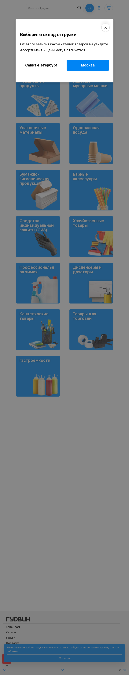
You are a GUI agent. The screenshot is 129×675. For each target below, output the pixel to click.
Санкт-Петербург (41, 65)
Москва (88, 65)
